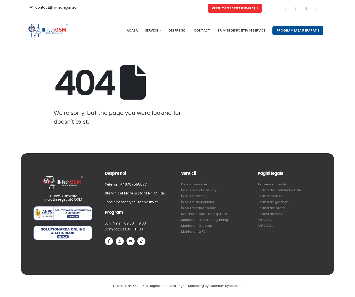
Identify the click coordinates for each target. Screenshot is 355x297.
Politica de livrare (271, 208)
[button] (235, 8)
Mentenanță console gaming (204, 220)
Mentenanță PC (193, 231)
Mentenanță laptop (196, 226)
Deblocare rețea (194, 184)
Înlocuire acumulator (197, 202)
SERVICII (151, 30)
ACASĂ (132, 30)
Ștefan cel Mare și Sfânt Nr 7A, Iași (135, 193)
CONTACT (202, 30)
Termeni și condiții (272, 184)
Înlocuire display (194, 196)
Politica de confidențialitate (279, 190)
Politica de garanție (273, 202)
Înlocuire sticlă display (198, 190)
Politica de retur (270, 214)
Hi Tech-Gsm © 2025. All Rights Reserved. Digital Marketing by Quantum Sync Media (178, 286)
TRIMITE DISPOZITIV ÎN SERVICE (241, 30)
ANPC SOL (265, 226)
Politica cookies (270, 196)
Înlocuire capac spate (198, 208)
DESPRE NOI (177, 30)
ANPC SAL (265, 220)
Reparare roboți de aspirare (204, 214)
